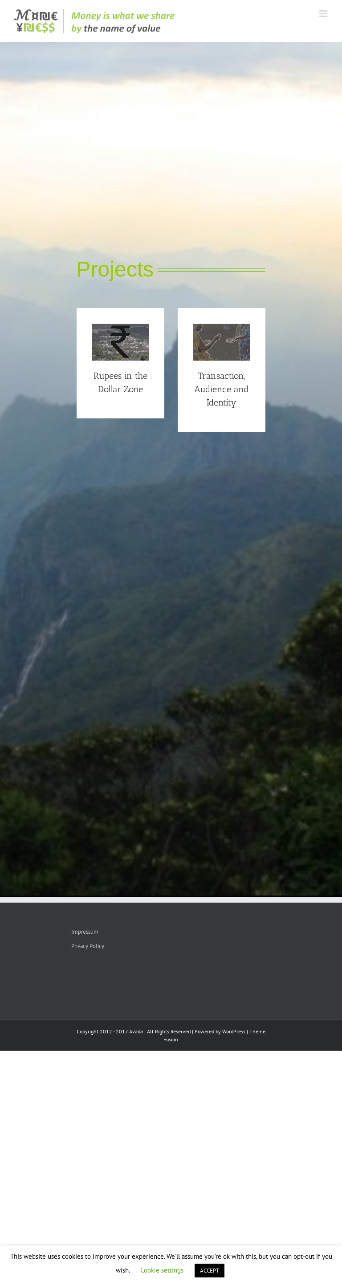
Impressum (84, 932)
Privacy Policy (87, 946)
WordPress (233, 1031)
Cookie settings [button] (161, 1270)
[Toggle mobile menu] (324, 13)
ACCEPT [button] (209, 1270)
